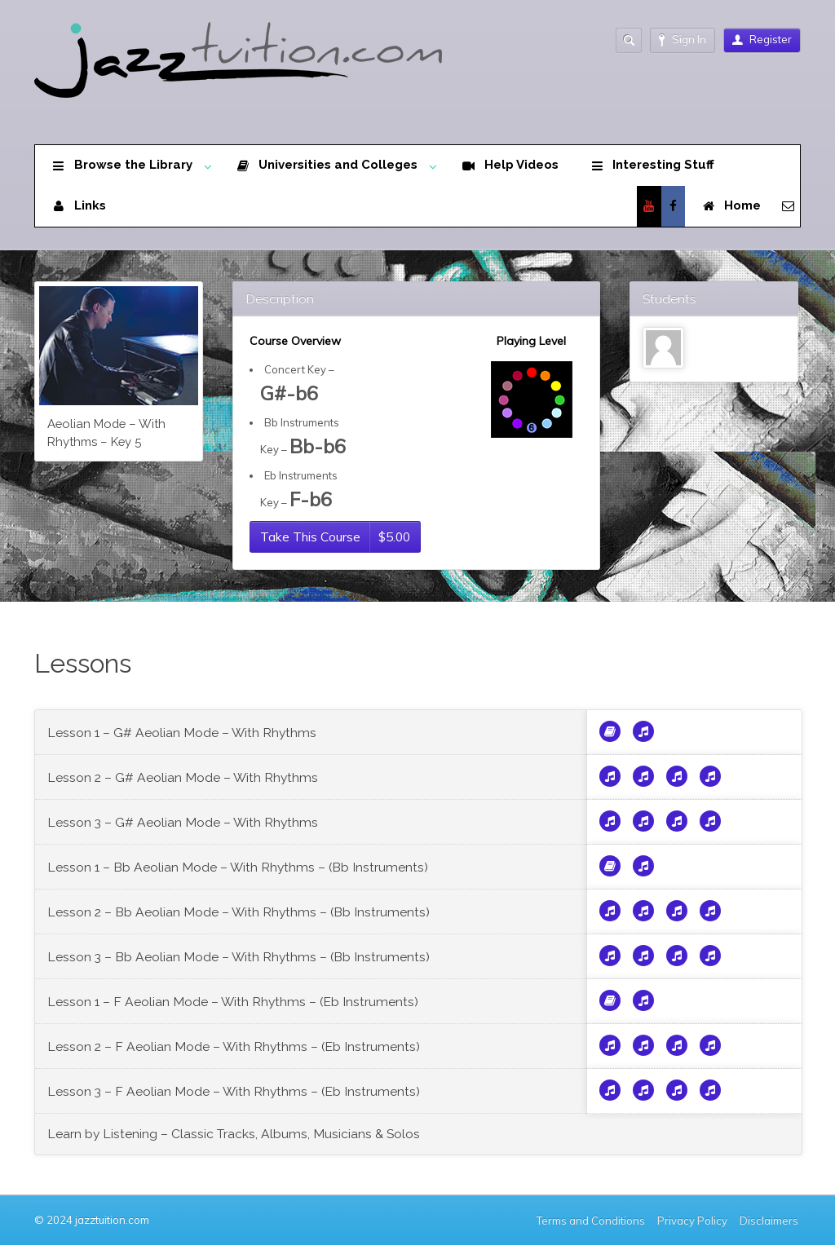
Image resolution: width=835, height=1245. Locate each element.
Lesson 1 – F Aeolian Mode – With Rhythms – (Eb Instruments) (232, 1001)
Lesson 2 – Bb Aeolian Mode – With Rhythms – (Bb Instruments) (238, 912)
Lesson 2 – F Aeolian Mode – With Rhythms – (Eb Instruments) (233, 1046)
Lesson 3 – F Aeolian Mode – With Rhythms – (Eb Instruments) (233, 1091)
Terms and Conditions (591, 1220)
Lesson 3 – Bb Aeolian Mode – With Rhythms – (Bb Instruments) (238, 957)
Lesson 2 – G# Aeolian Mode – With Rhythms (182, 777)
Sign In (682, 39)
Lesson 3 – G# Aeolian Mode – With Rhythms (182, 822)
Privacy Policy (692, 1220)
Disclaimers (770, 1220)
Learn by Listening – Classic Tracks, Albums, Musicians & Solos (233, 1133)
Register (762, 39)
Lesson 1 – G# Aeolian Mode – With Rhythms (181, 732)
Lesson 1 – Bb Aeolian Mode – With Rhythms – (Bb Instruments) (237, 867)
